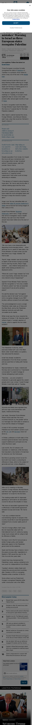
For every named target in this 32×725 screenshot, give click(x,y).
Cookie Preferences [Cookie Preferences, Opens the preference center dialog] (16, 28)
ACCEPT (16, 23)
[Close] (30, 5)
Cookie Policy (16, 19)
